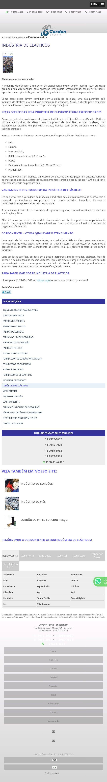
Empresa (53, 659)
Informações (12, 301)
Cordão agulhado (13, 423)
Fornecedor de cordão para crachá (22, 358)
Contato (53, 712)
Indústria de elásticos (15, 385)
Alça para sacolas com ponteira (20, 310)
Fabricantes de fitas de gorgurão (21, 407)
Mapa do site (53, 721)
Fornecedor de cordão (15, 353)
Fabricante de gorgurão (16, 342)
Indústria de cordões (14, 380)
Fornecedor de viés (13, 369)
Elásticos (53, 677)
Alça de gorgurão (13, 396)
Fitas (53, 694)
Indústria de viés (33, 502)
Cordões (54, 668)
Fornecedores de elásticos (17, 374)
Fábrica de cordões (13, 331)
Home (53, 651)
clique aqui (44, 280)
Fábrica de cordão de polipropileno (22, 412)
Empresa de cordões (14, 321)
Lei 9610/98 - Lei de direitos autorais (90, 617)
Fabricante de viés (12, 348)
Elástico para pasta (13, 315)
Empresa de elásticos (14, 326)
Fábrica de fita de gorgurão (18, 337)
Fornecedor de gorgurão (17, 364)
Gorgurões (53, 686)
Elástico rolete (11, 401)
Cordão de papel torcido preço (44, 520)
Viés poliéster (10, 391)
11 (14, 11)
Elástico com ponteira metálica (20, 418)
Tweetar (6, 292)
